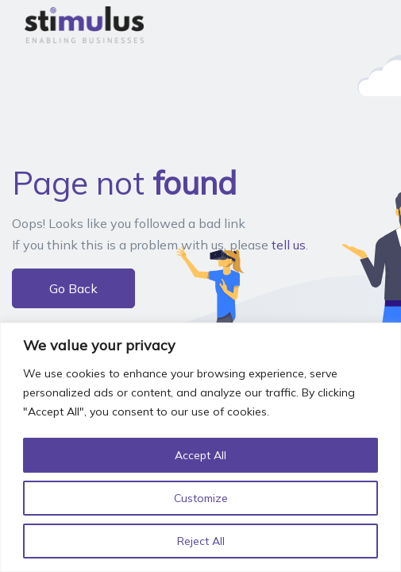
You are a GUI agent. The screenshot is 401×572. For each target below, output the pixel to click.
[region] (200, 447)
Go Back (73, 288)
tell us (289, 245)
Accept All (200, 455)
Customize (201, 498)
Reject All (201, 541)
